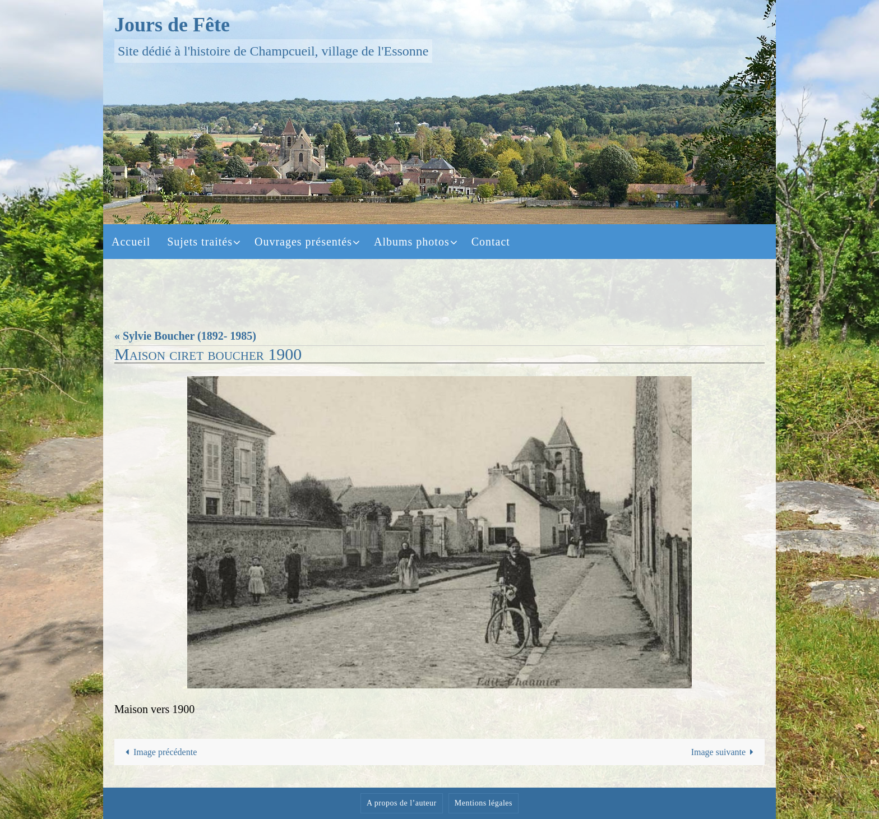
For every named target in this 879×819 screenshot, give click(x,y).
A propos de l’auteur (402, 803)
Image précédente (159, 752)
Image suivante (724, 752)
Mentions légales (483, 803)
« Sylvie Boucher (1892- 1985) (185, 336)
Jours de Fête (172, 24)
